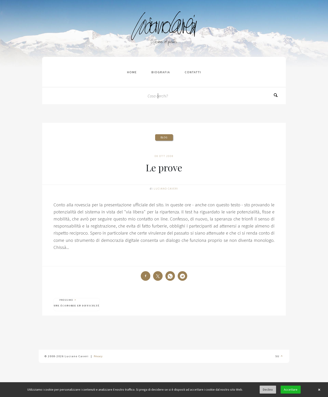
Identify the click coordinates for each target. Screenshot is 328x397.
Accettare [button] (290, 389)
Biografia (160, 72)
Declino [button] (268, 389)
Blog (164, 137)
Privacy (98, 356)
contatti (193, 72)
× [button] (319, 389)
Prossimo (77, 302)
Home (132, 72)
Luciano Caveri (166, 188)
